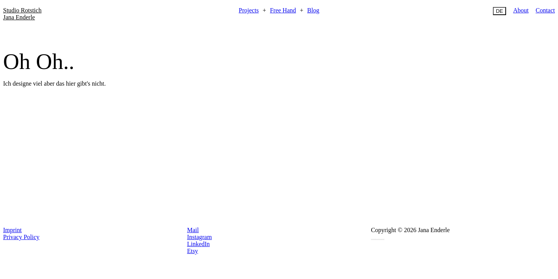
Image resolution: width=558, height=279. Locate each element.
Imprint (12, 230)
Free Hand (283, 10)
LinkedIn (198, 244)
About (521, 10)
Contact (545, 10)
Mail (193, 230)
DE (499, 11)
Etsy (192, 251)
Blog (313, 10)
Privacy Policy (21, 237)
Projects (249, 10)
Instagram (199, 237)
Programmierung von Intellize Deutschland (377, 238)
